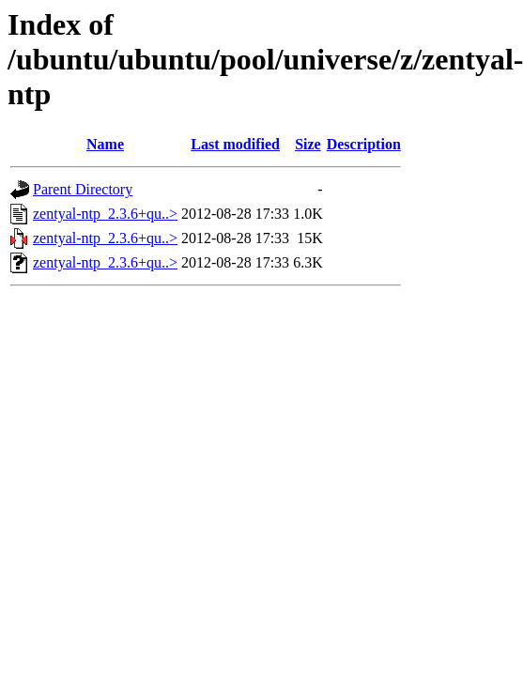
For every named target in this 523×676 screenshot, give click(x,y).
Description (364, 144)
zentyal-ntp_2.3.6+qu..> (105, 214)
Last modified (235, 144)
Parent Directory (82, 189)
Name (105, 144)
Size (308, 144)
